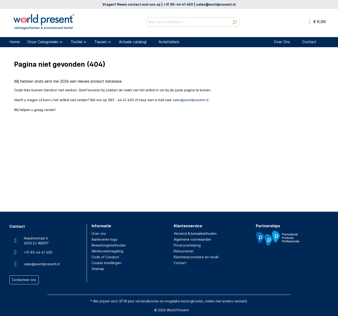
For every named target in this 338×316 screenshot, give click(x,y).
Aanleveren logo (104, 239)
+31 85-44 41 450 (178, 4)
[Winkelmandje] (317, 22)
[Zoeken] (234, 22)
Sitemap (98, 269)
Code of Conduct (105, 257)
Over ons (99, 233)
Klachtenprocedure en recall (196, 257)
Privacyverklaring (187, 245)
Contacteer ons (24, 280)
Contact (180, 263)
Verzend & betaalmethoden (195, 233)
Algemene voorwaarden (192, 239)
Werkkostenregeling (107, 251)
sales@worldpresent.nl (216, 4)
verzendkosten (147, 301)
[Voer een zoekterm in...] (187, 22)
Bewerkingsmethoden (109, 245)
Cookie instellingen (106, 263)
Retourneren (183, 251)
